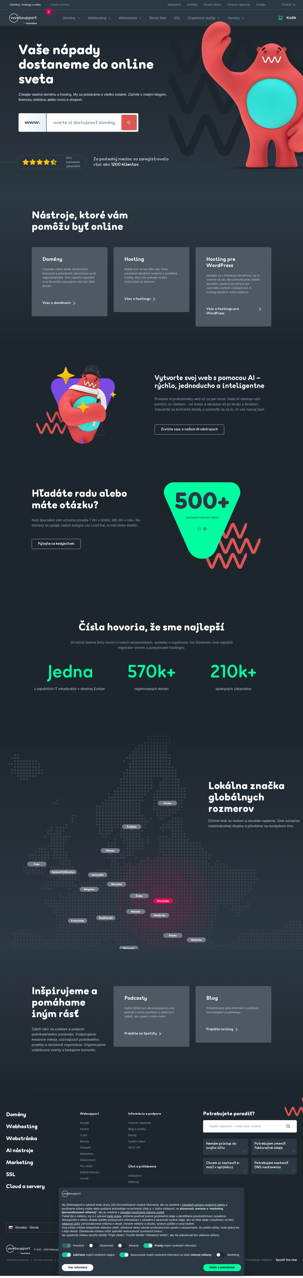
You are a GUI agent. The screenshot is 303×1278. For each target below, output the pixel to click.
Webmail (133, 1184)
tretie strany (114, 1216)
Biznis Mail (157, 19)
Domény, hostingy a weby (25, 4)
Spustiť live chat (286, 1262)
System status (136, 1143)
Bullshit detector (89, 1174)
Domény (16, 1117)
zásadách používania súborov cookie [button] (142, 1212)
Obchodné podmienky (17, 1262)
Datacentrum (87, 1162)
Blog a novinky (137, 1131)
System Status (212, 4)
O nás (83, 1137)
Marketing (19, 1165)
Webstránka (21, 1141)
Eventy (132, 1137)
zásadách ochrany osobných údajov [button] (203, 1204)
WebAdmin (174, 4)
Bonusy (84, 1143)
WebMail (192, 4)
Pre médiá (86, 1168)
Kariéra (84, 1131)
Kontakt (261, 4)
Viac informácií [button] (77, 1267)
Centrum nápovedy (238, 4)
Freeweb (85, 1149)
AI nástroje (19, 1153)
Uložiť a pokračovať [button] (222, 1267)
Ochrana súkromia (43, 1262)
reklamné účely (71, 1223)
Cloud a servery (59, 4)
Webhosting (21, 1129)
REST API (134, 1149)
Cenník (84, 1180)
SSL (177, 19)
